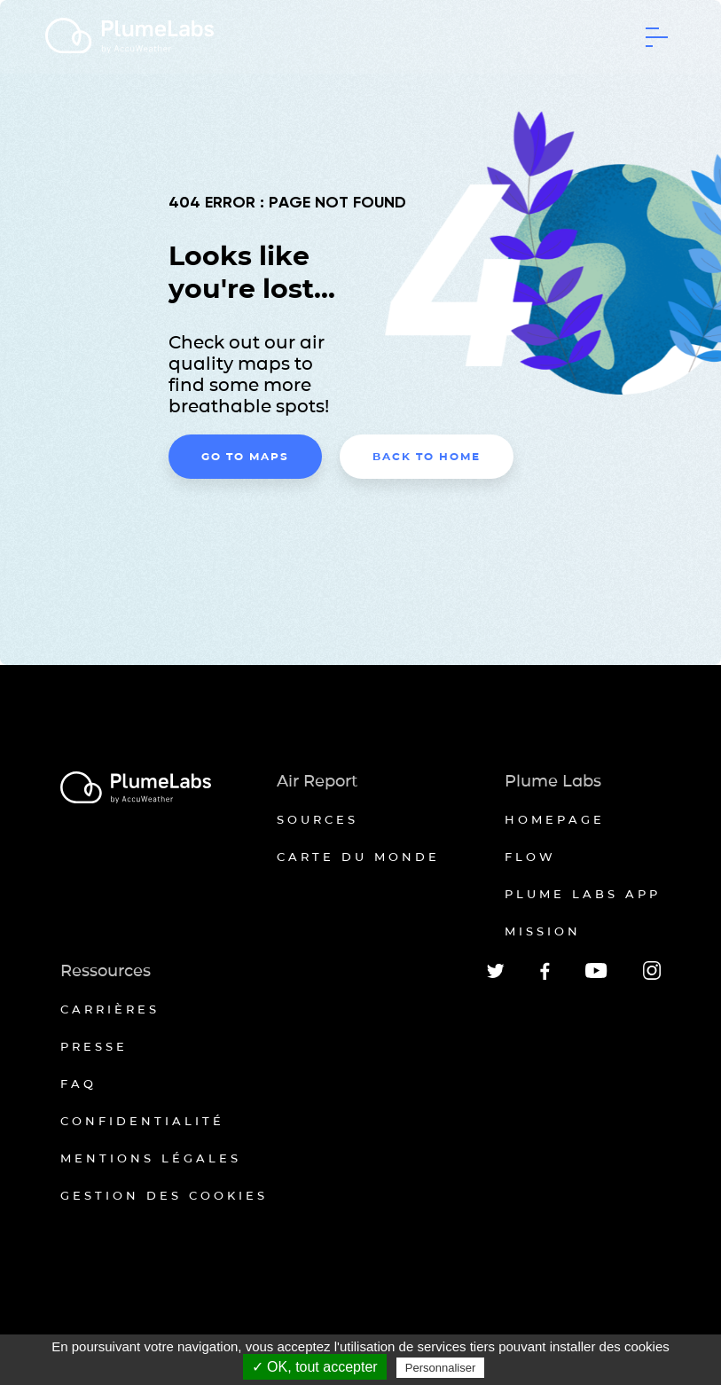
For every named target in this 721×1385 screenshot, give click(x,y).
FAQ (78, 1083)
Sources (317, 819)
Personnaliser (440, 1367)
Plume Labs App (583, 894)
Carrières (110, 1009)
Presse (94, 1046)
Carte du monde (358, 856)
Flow (530, 856)
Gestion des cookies (164, 1195)
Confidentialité (142, 1121)
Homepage (555, 819)
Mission (543, 931)
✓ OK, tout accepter (315, 1366)
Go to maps (245, 456)
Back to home (426, 456)
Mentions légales (150, 1158)
